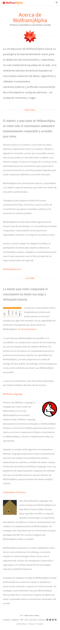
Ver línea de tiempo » (27, 329)
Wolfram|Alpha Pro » (12, 269)
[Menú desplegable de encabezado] (57, 3)
